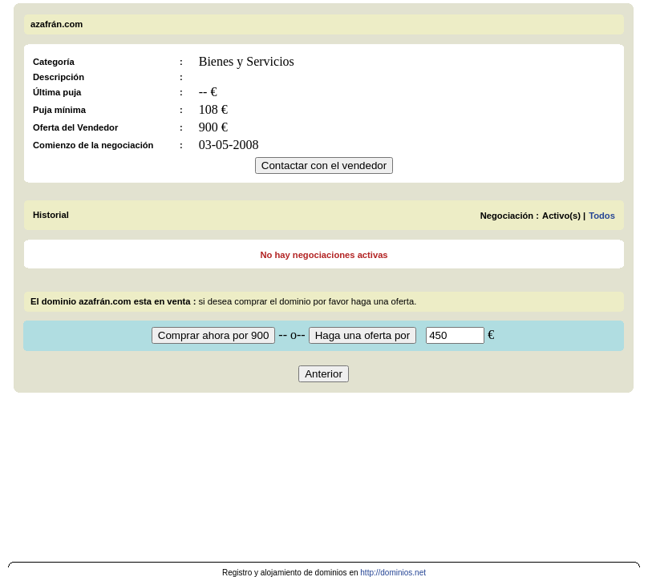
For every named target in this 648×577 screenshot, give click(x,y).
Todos (602, 215)
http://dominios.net (393, 572)
